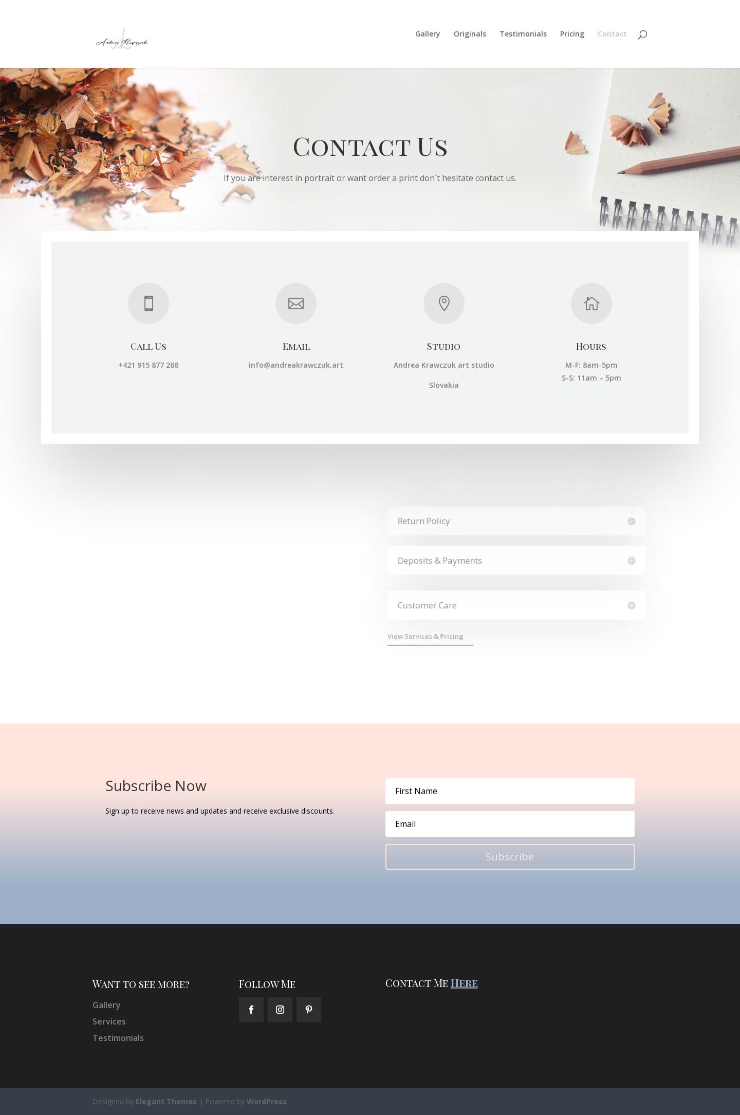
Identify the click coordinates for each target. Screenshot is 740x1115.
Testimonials (523, 34)
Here (464, 983)
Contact (612, 34)
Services (109, 1021)
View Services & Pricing (428, 636)
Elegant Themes (166, 1101)
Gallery (427, 34)
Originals (470, 34)
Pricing (572, 34)
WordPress (267, 1101)
